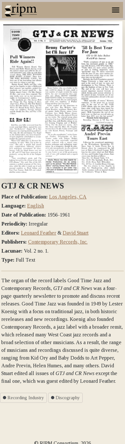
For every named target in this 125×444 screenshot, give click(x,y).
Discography (65, 397)
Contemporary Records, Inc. (58, 242)
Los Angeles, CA (68, 196)
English (35, 205)
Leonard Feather (38, 233)
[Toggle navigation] (115, 10)
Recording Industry (23, 397)
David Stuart (76, 233)
